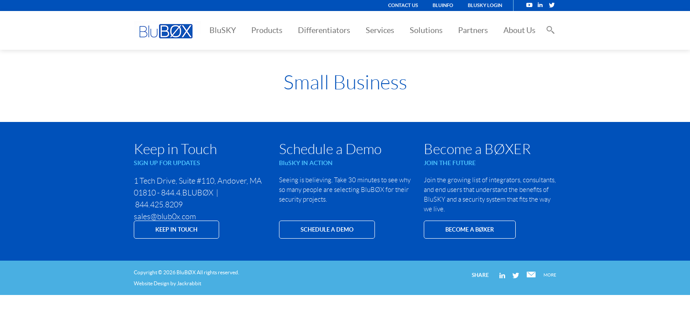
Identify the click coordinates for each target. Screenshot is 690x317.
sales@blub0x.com (165, 216)
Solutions (426, 30)
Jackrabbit (189, 283)
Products (267, 30)
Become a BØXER (469, 229)
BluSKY (222, 30)
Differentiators (324, 30)
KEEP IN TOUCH (176, 229)
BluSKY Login (485, 5)
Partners (473, 30)
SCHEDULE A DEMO (327, 229)
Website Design (151, 283)
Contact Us (403, 5)
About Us (519, 30)
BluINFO (443, 5)
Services (380, 30)
